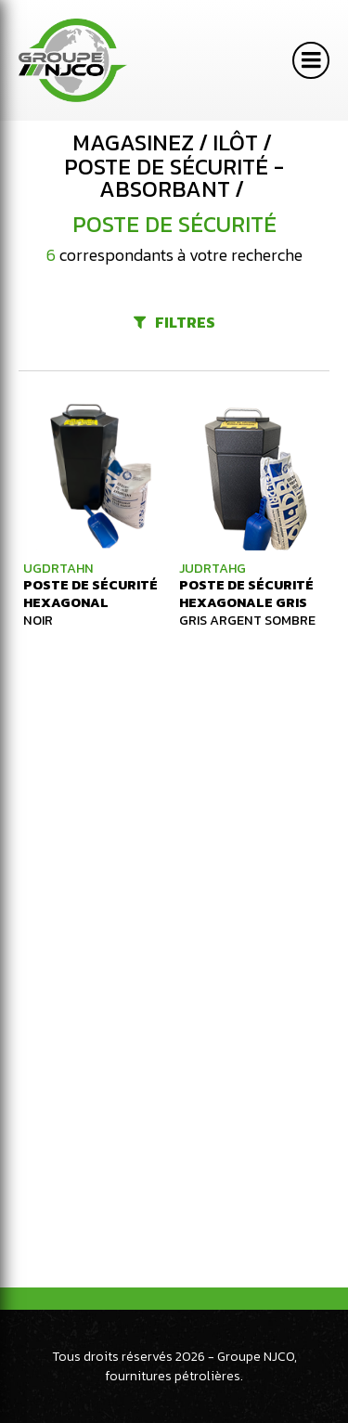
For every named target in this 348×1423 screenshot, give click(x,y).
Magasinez (133, 143)
